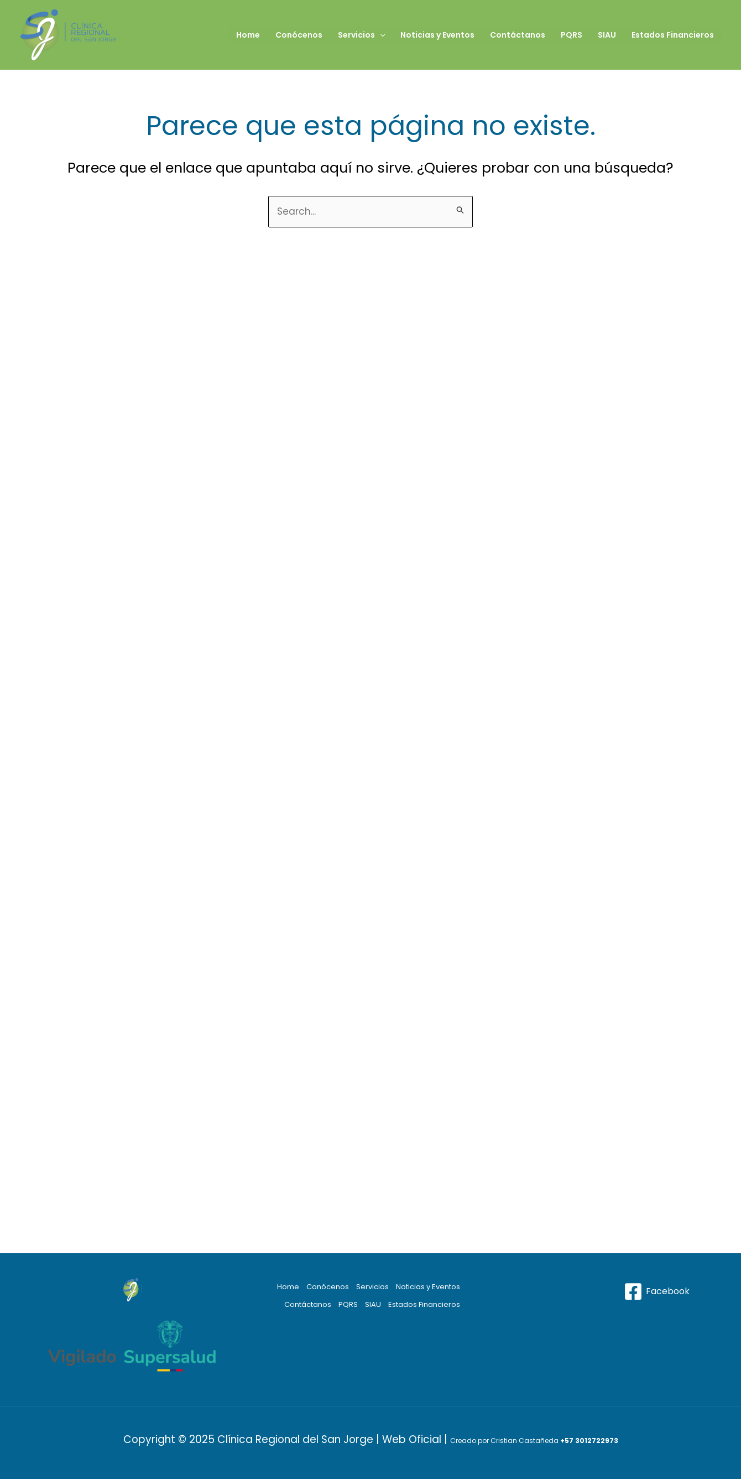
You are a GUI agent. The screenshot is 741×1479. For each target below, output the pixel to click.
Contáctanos (517, 34)
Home (248, 34)
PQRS (571, 34)
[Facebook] (656, 1291)
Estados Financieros (673, 34)
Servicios (361, 35)
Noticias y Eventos (437, 34)
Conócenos (298, 34)
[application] (380, 35)
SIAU (607, 34)
